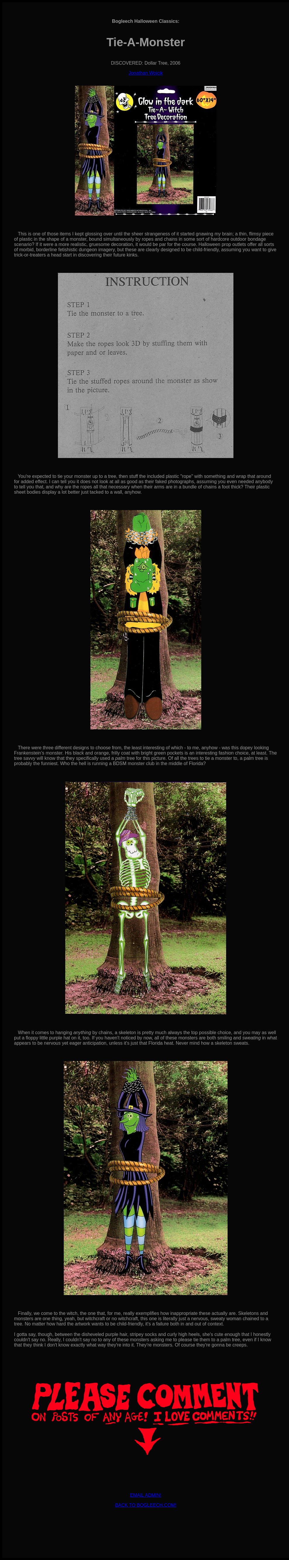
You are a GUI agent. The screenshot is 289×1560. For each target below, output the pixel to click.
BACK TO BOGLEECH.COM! (145, 1505)
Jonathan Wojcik (145, 72)
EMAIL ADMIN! (145, 1495)
